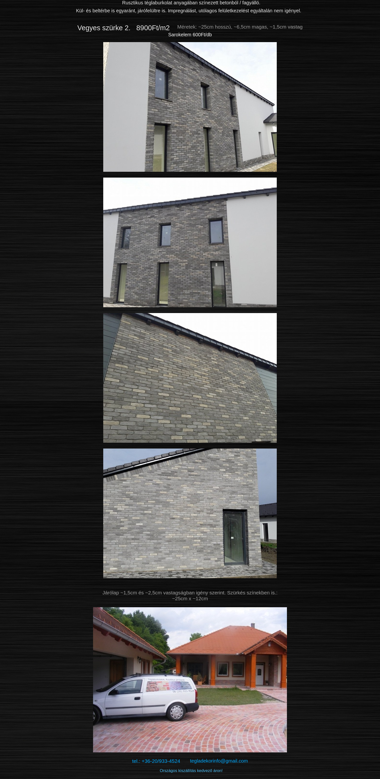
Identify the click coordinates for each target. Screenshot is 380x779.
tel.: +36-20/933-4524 (161, 761)
